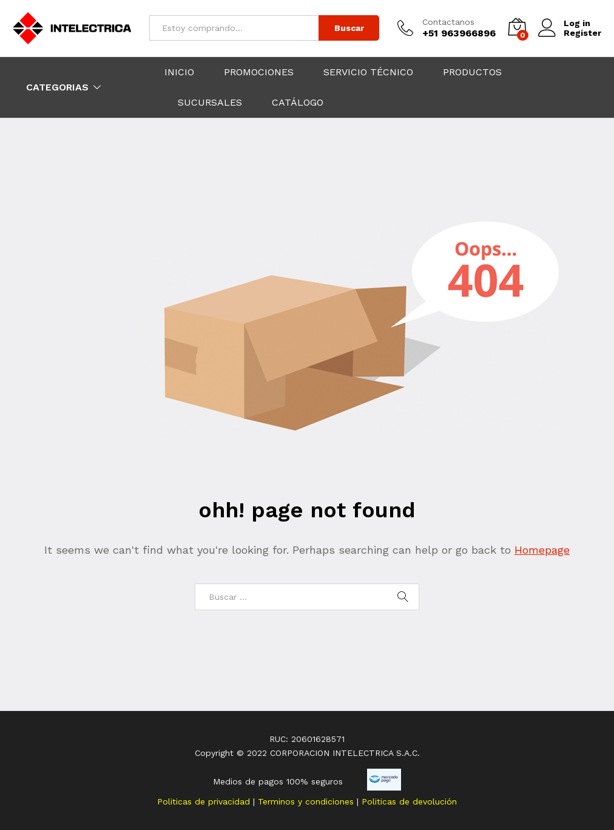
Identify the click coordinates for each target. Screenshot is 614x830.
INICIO (179, 72)
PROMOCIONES (259, 72)
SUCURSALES (210, 102)
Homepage (542, 549)
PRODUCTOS (472, 72)
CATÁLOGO (297, 102)
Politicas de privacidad (205, 801)
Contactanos (448, 22)
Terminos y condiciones (307, 801)
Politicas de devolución (409, 801)
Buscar (349, 28)
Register (582, 33)
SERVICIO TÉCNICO (368, 72)
